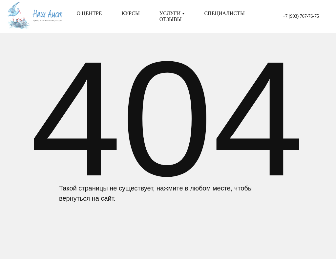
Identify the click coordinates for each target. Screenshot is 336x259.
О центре (89, 13)
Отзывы (170, 19)
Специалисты (224, 13)
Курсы (130, 13)
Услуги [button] (170, 13)
